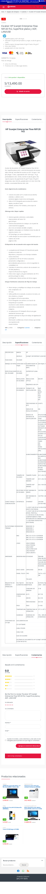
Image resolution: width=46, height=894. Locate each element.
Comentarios (37, 135)
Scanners (24, 10)
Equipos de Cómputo (13, 10)
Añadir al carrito (24, 107)
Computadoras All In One (30, 822)
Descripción (7, 135)
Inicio (2, 10)
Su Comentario (9, 724)
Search (32, 6)
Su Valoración (9, 718)
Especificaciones (21, 135)
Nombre (8, 739)
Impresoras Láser (28, 800)
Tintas (4, 822)
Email (7, 747)
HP (6, 346)
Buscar (24, 881)
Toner (4, 843)
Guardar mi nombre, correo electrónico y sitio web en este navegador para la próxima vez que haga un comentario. (24, 755)
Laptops (5, 800)
